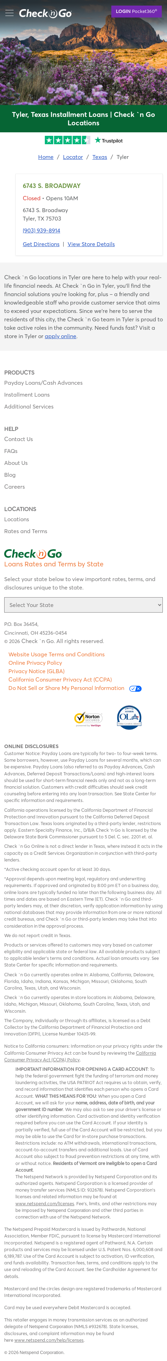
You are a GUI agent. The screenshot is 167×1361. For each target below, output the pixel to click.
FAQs (11, 450)
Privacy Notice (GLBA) (36, 671)
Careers (14, 486)
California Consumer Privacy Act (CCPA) (60, 679)
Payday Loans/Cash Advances (43, 382)
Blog (10, 474)
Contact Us (18, 438)
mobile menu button (42, 13)
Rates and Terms (25, 531)
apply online (60, 336)
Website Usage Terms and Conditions (56, 654)
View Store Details (91, 243)
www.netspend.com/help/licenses (49, 1340)
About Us (16, 462)
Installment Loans (27, 394)
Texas (99, 156)
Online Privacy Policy (35, 662)
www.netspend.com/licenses (44, 1203)
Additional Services (29, 406)
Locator (73, 156)
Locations (16, 519)
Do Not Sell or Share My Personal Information (75, 688)
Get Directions (41, 243)
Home (46, 156)
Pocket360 (136, 11)
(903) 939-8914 (41, 230)
